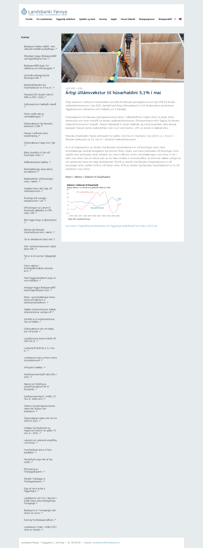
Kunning (103, 19)
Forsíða (29, 19)
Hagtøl (114, 19)
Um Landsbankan (44, 19)
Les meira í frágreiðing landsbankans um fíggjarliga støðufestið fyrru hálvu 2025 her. (112, 226)
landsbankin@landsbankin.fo (106, 543)
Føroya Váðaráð (128, 19)
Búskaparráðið (165, 19)
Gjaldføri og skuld (87, 19)
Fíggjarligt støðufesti (65, 19)
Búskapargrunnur (147, 19)
